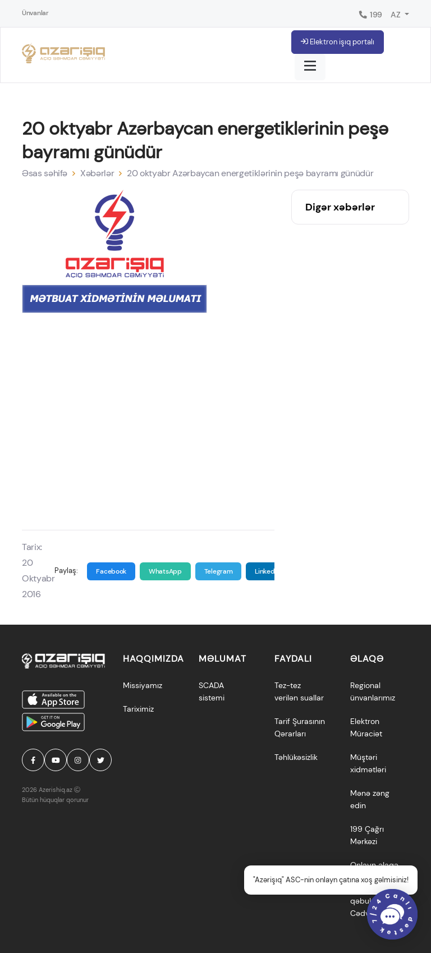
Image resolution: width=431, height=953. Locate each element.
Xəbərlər (97, 173)
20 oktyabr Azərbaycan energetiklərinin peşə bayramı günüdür (250, 173)
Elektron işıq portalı (337, 42)
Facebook (111, 571)
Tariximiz (138, 709)
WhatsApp (165, 571)
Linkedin (267, 571)
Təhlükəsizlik (296, 757)
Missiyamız (142, 685)
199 (370, 15)
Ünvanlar (35, 12)
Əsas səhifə (44, 173)
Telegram (218, 571)
